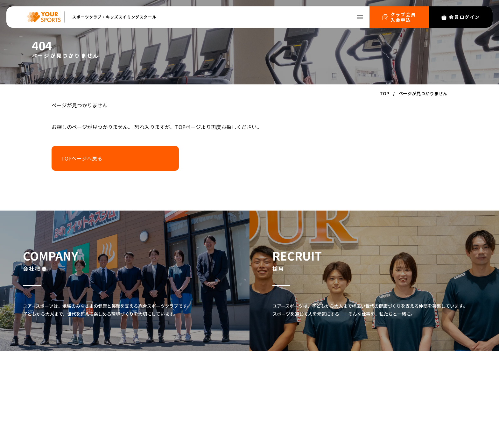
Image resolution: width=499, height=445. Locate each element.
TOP (384, 93)
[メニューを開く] (360, 17)
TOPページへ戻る (81, 158)
